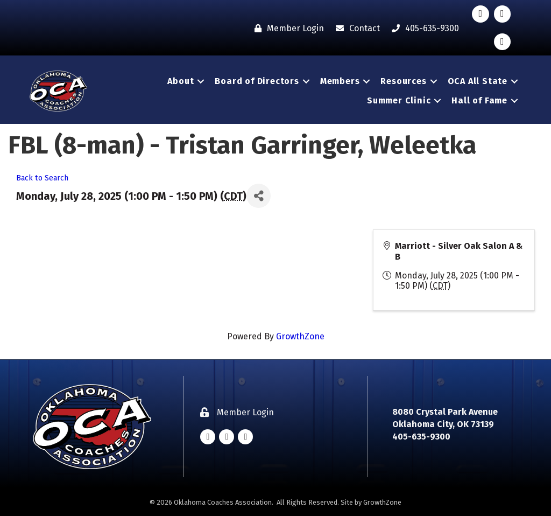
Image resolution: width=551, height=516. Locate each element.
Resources (403, 81)
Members (340, 81)
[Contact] (355, 28)
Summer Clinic (398, 100)
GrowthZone (300, 336)
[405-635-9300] (422, 28)
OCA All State (477, 81)
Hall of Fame (479, 100)
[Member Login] (286, 28)
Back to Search (42, 178)
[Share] (258, 196)
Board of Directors (257, 81)
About (180, 81)
